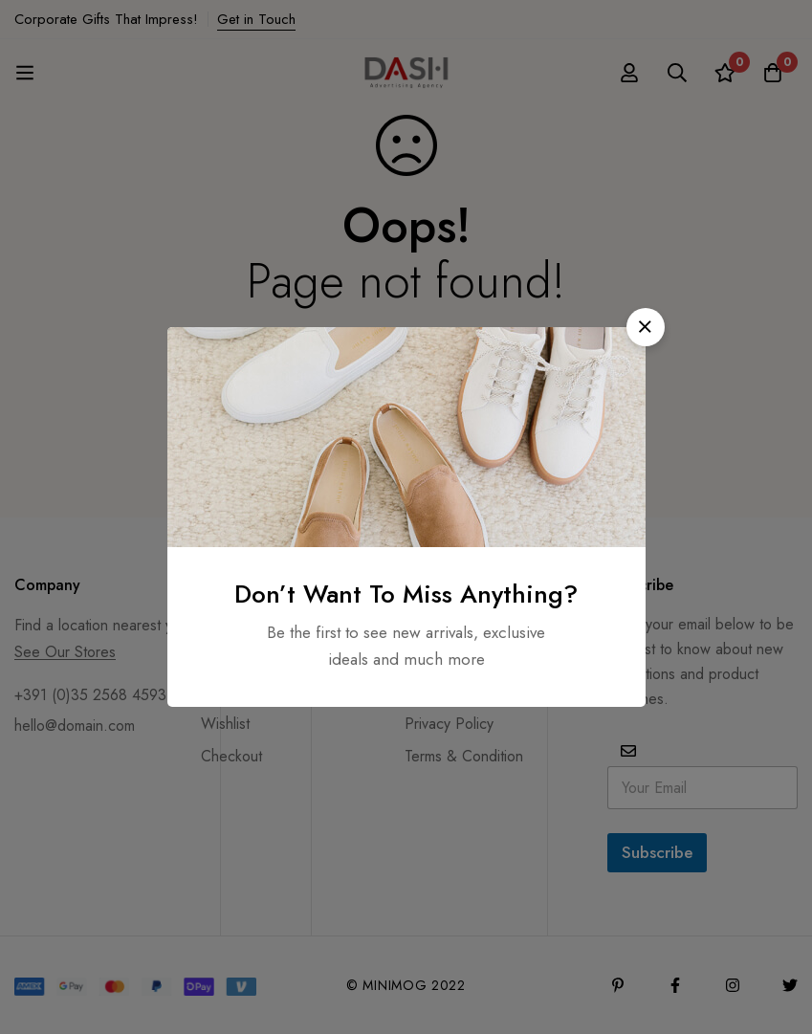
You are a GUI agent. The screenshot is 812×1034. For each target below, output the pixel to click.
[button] (645, 327)
